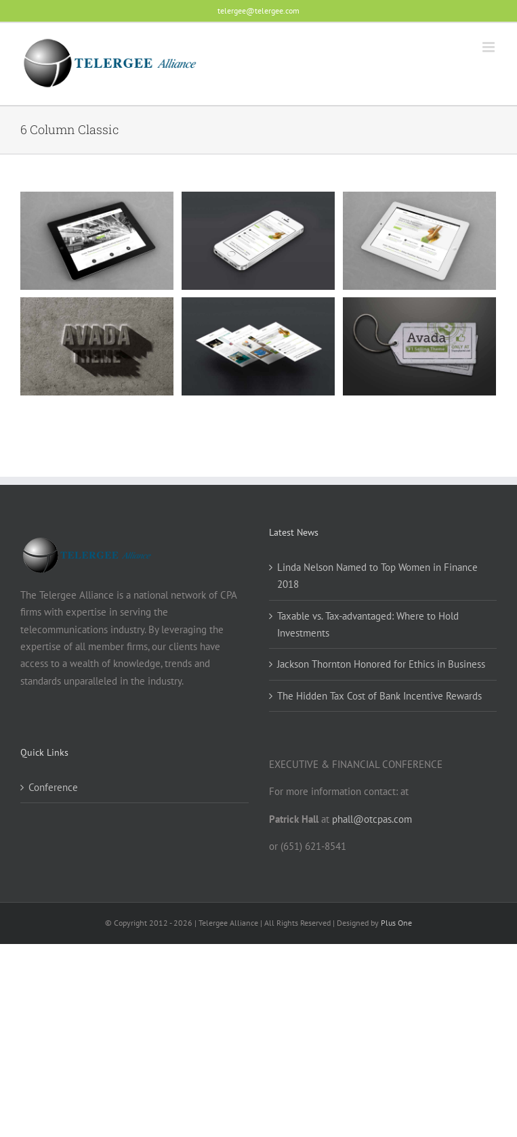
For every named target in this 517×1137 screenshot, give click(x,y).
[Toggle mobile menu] (489, 47)
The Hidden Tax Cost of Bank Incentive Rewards (379, 695)
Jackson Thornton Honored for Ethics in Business (381, 664)
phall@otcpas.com (372, 819)
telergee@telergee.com (258, 10)
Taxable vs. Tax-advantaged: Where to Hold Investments (368, 624)
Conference (53, 787)
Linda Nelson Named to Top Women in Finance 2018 (377, 576)
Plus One (396, 923)
